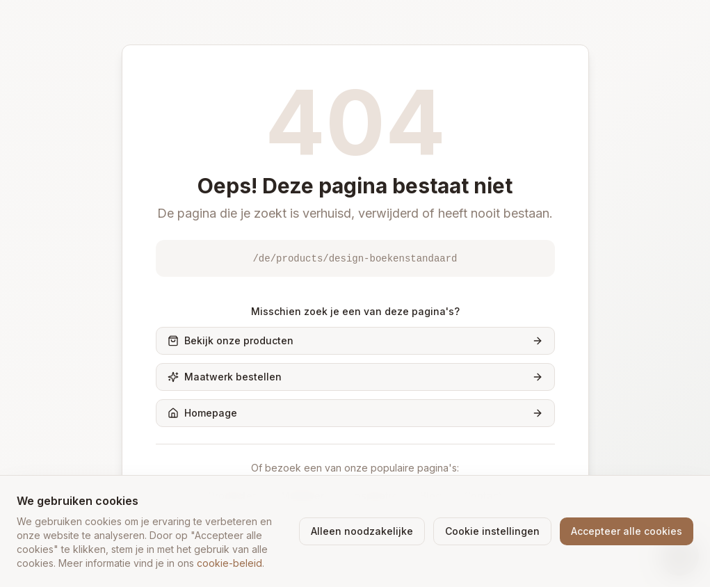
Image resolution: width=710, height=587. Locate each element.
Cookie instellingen (492, 531)
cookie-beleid (229, 563)
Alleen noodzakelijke (362, 531)
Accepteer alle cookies (626, 531)
